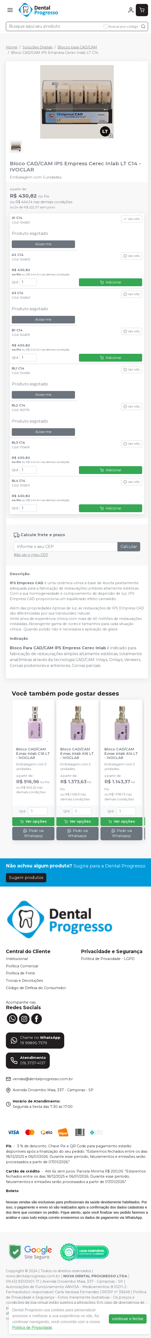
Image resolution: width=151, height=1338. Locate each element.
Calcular (129, 546)
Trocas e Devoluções (24, 980)
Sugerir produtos (26, 877)
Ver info (131, 219)
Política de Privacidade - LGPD (108, 959)
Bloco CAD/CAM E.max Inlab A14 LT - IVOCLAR (121, 753)
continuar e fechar (127, 1319)
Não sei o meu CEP (31, 555)
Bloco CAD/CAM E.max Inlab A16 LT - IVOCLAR (77, 753)
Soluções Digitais (37, 47)
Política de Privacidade (32, 1328)
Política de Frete (20, 973)
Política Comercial (22, 966)
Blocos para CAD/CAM (77, 47)
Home (11, 47)
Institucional (17, 959)
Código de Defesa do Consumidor (36, 988)
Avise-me (43, 244)
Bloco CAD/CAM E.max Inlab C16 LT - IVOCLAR (33, 753)
